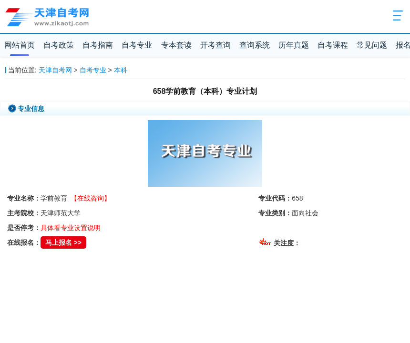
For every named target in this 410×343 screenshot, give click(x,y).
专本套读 (176, 45)
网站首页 (19, 45)
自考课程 (333, 45)
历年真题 (293, 45)
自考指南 (97, 45)
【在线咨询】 (91, 198)
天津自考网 (55, 70)
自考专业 (137, 45)
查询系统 (254, 45)
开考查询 (215, 45)
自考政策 (58, 45)
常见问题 (372, 45)
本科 (120, 70)
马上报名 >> (63, 242)
